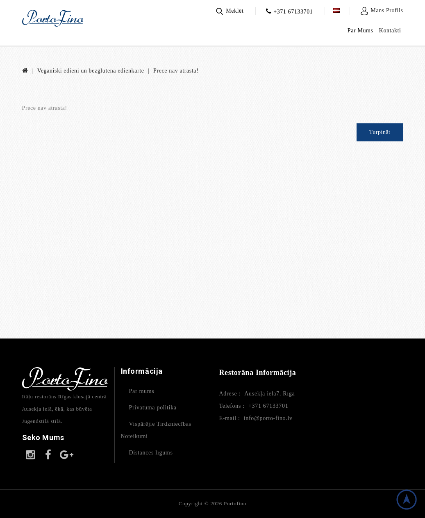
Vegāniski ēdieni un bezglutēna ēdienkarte (90, 71)
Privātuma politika (153, 407)
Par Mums (360, 30)
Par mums (142, 391)
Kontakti (390, 30)
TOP (406, 499)
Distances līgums (151, 453)
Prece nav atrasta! (175, 71)
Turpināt (380, 132)
